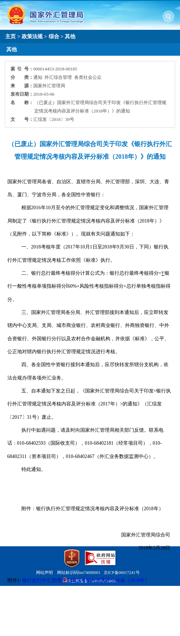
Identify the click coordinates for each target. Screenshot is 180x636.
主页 (10, 36)
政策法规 (32, 36)
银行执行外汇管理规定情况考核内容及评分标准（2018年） (86, 580)
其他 (70, 36)
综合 (54, 36)
